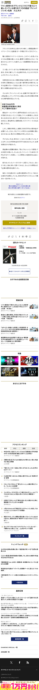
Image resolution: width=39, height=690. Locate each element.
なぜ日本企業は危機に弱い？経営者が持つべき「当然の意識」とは (19, 550)
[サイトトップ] (7, 2)
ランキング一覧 (19, 536)
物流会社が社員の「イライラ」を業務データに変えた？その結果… (19, 569)
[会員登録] (34, 2)
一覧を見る (19, 582)
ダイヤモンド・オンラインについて (10, 670)
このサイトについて (6, 674)
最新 (5, 448)
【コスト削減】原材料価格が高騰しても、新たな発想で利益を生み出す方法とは (19, 556)
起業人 (10, 15)
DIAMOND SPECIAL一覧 (9, 647)
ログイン (26, 2)
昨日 (14, 448)
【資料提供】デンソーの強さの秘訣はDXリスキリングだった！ (19, 576)
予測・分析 (4, 15)
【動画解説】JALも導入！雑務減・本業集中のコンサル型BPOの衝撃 (19, 563)
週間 (24, 448)
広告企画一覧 (5, 652)
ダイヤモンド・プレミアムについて (10, 677)
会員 (33, 448)
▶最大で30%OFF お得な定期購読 (19, 271)
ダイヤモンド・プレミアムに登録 (19, 223)
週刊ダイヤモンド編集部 (7, 13)
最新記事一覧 (19, 639)
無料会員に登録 (19, 208)
